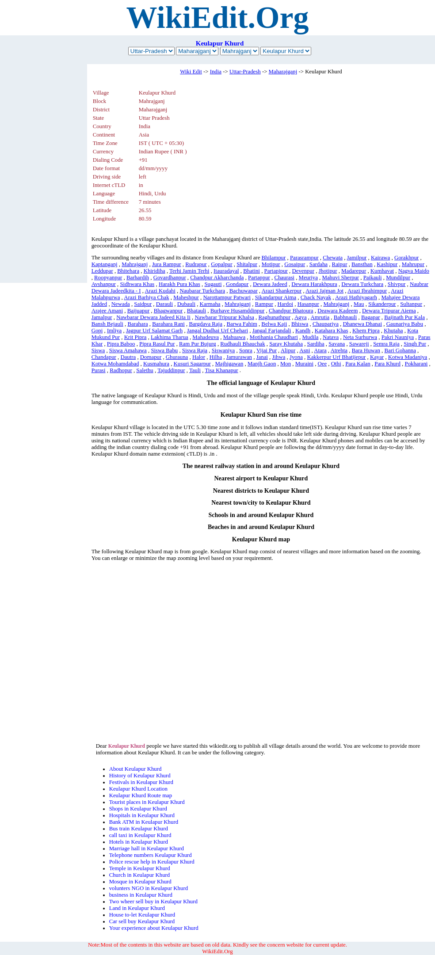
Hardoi (286, 304)
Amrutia (320, 317)
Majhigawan (229, 364)
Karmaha (210, 304)
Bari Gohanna (400, 350)
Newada (120, 304)
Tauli (195, 370)
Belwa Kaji (274, 324)
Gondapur (237, 284)
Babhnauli (345, 317)
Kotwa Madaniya (407, 357)
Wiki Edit (191, 71)
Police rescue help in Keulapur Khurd (152, 862)
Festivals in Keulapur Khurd (141, 782)
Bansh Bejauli (107, 324)
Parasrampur (304, 258)
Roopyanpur (108, 277)
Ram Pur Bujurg (197, 344)
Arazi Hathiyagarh (356, 297)
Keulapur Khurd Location (138, 789)
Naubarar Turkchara (202, 291)
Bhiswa (299, 324)
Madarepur (353, 271)
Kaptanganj (105, 264)
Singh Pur (415, 344)
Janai (262, 357)
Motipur (271, 264)
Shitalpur (247, 264)
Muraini (304, 364)
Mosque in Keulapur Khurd (140, 882)
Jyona (296, 357)
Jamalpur (102, 317)
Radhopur (121, 370)
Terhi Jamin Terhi (189, 271)
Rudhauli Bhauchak (242, 344)
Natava (331, 337)
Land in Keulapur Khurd (137, 908)
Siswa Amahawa (128, 350)
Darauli (164, 304)
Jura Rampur (166, 264)
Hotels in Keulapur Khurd (138, 842)
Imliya (114, 330)
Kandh (302, 330)
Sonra (245, 350)
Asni (304, 350)
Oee (322, 364)
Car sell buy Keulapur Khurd (142, 921)
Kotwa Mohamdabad (115, 364)
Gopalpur (221, 264)
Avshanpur (104, 284)
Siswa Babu (164, 350)
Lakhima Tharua (169, 337)
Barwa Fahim (241, 324)
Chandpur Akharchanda (217, 277)
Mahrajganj (135, 264)
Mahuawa (234, 337)
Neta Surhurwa (360, 337)
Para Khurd (387, 364)
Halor (198, 357)
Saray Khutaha (286, 344)
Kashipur (387, 264)
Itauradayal (226, 271)
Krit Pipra (135, 337)
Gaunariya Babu (405, 324)
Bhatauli (196, 311)
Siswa (98, 350)
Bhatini (251, 271)
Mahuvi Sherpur (340, 277)
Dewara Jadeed (270, 284)
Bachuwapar (243, 291)
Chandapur (104, 357)
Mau (359, 304)
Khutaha (393, 330)
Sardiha (315, 344)
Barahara (137, 324)
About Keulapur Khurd (135, 769)
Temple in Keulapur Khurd (139, 868)
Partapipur (276, 271)
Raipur (339, 264)
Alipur (288, 350)
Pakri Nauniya (398, 337)
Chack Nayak (316, 297)
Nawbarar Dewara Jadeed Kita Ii (153, 317)
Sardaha (318, 264)
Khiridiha (154, 271)
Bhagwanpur (168, 311)
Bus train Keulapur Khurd (138, 829)
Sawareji (359, 344)
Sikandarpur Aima (275, 297)
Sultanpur (411, 304)
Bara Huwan (366, 350)
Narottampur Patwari (227, 297)
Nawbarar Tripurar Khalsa (224, 317)
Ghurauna (177, 357)
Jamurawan (239, 357)
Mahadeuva (205, 337)
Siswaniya (223, 350)
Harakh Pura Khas (179, 284)
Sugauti (212, 284)
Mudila (310, 337)
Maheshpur (186, 297)
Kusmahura (156, 364)
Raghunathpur (274, 317)
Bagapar (370, 317)
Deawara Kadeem (337, 311)
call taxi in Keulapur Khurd (140, 835)
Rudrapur (195, 264)
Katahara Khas (331, 330)
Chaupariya (326, 324)
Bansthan (362, 264)
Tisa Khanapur (221, 370)
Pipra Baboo (121, 344)
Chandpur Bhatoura (291, 311)
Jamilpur (357, 258)
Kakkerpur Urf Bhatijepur (336, 357)
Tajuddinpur (171, 370)
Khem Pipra (366, 330)
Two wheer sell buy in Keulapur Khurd (153, 901)
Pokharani (416, 364)
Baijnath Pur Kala (404, 317)
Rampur (264, 304)
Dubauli (186, 304)
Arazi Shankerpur (282, 291)
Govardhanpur (169, 277)
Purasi (99, 370)
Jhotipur (328, 271)
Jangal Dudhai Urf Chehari (217, 330)
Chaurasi (284, 277)
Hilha (216, 357)
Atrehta (339, 350)
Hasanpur (308, 304)
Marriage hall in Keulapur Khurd (146, 848)
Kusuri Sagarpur (192, 364)
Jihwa (278, 357)
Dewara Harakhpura (314, 284)
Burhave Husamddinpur (237, 311)
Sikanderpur (382, 304)
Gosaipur (294, 264)
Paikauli (372, 277)
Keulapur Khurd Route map (140, 795)
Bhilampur (274, 258)
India (215, 71)
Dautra (128, 357)
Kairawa (380, 258)
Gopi (97, 330)
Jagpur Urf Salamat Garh (154, 330)
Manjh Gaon (262, 364)
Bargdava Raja (205, 324)
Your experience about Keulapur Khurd (153, 928)
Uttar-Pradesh (245, 71)
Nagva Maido (413, 271)
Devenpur (303, 271)
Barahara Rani (168, 324)
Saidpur (143, 304)
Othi (336, 364)
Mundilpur (398, 277)
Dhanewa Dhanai (362, 324)
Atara (320, 350)
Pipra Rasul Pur (157, 344)
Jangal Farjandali (271, 330)
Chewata (333, 258)
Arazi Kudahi (160, 291)
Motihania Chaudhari (274, 337)
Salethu (144, 370)
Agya (300, 317)
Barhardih (137, 277)
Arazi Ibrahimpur (367, 291)
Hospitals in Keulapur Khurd (142, 815)
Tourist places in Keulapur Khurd (147, 802)
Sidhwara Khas (137, 284)
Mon (285, 364)
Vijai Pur (266, 350)
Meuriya (308, 277)
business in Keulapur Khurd (140, 895)
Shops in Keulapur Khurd (138, 809)
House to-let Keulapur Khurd (142, 915)
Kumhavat (382, 271)
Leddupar (102, 271)
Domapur (150, 357)
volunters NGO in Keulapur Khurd (148, 888)
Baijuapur (138, 311)
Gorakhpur (406, 258)
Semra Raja (386, 344)
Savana (336, 344)
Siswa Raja (194, 350)
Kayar (377, 357)
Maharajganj (283, 71)
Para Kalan (357, 364)
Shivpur (397, 284)
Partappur (259, 277)
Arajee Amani (107, 311)
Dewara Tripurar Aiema (389, 311)
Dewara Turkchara (362, 284)
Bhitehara (128, 271)
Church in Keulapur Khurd (139, 875)
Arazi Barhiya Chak (146, 297)
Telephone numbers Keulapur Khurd (150, 855)
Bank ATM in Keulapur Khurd (143, 822)
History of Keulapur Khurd (140, 775)
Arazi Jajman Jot (324, 291)
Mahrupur (413, 264)
